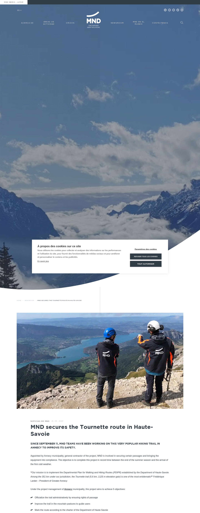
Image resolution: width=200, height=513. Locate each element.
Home (19, 300)
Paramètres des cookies (146, 249)
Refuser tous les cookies (146, 256)
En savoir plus (43, 261)
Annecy (68, 489)
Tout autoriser (145, 264)
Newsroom (29, 300)
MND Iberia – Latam (13, 2)
